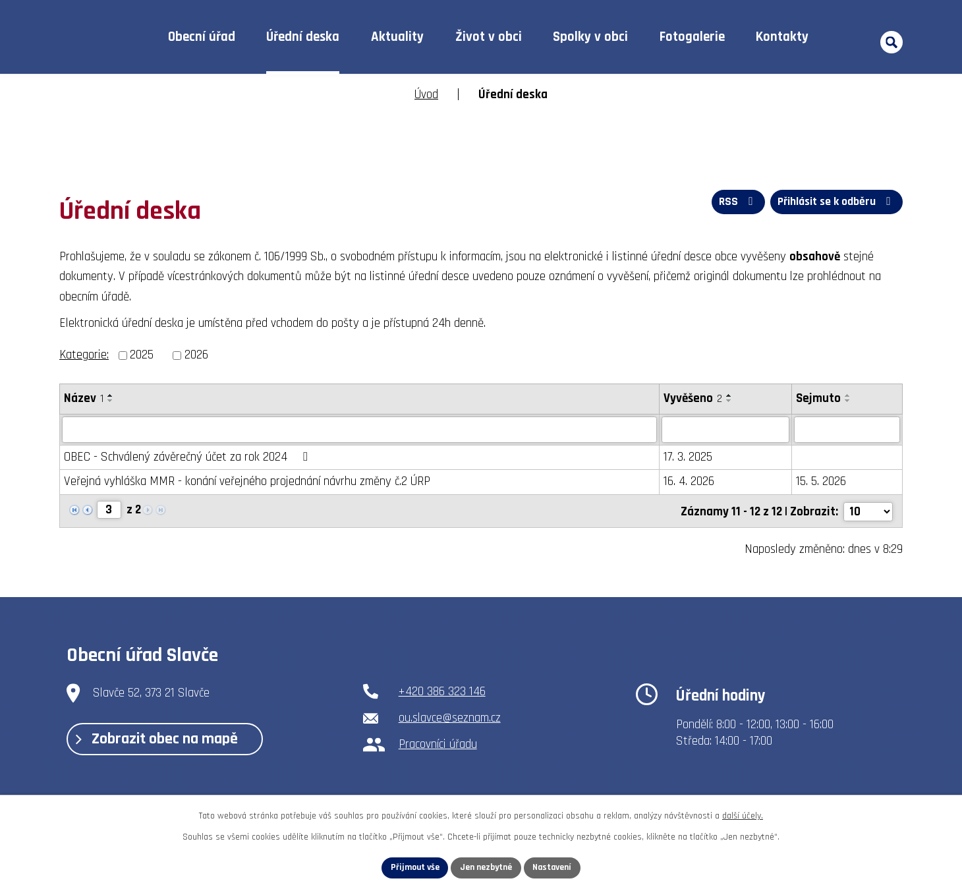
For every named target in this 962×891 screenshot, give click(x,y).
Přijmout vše (412, 867)
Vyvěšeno (693, 398)
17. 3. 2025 (688, 457)
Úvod (120, 37)
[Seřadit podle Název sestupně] (110, 400)
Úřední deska (302, 36)
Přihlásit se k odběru (835, 202)
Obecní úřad (201, 36)
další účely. (742, 815)
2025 (142, 355)
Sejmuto (818, 398)
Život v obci (488, 36)
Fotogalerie (692, 36)
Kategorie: (84, 355)
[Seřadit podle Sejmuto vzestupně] (848, 395)
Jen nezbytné (486, 867)
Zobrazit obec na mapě (160, 738)
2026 (196, 355)
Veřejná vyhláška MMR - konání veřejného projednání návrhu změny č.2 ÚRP (247, 481)
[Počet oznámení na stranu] (868, 510)
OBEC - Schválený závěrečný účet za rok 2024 (188, 457)
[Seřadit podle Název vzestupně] (110, 395)
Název (83, 398)
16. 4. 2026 (689, 481)
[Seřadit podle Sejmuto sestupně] (848, 400)
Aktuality (397, 36)
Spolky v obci (590, 36)
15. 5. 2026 (821, 481)
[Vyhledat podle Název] (359, 430)
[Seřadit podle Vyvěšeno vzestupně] (729, 395)
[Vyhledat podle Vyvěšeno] (725, 430)
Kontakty (782, 36)
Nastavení (554, 867)
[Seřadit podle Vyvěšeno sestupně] (729, 400)
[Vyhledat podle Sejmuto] (847, 430)
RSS (736, 202)
